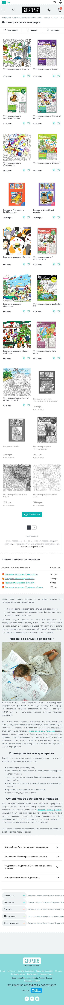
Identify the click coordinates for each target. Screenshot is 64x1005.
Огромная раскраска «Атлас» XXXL (45, 496)
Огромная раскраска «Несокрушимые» (42, 448)
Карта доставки (46, 974)
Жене (39, 895)
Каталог (47, 18)
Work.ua (25, 990)
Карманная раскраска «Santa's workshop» (15, 352)
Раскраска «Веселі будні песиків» (43, 211)
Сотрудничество (18, 974)
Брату (30, 916)
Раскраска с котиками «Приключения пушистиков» (45, 400)
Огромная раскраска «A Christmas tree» (43, 258)
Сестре (51, 895)
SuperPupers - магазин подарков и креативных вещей (22, 18)
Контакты (11, 971)
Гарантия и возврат (44, 971)
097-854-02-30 (15, 985)
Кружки (39, 902)
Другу (44, 916)
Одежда (31, 902)
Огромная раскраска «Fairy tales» (44, 352)
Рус (3, 2)
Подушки (55, 902)
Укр (8, 2)
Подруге (58, 895)
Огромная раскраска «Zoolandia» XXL (47, 305)
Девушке (31, 895)
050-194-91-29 (32, 985)
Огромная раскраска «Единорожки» (12, 164)
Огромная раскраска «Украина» (16, 69)
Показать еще (32, 514)
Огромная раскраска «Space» (45, 69)
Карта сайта (32, 974)
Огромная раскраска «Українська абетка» (12, 117)
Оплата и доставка (26, 971)
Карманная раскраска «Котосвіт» (17, 257)
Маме (44, 895)
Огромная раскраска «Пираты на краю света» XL (15, 399)
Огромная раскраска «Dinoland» (46, 163)
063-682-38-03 (48, 985)
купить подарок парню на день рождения (23, 541)
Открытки (47, 902)
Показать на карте (32, 981)
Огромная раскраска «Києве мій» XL (15, 496)
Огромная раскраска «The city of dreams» (47, 117)
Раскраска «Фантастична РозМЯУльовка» (13, 211)
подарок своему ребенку (50, 810)
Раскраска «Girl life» (11, 447)
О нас (2, 971)
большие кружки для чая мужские (41, 544)
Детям (55, 18)
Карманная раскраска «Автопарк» (12, 305)
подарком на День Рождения (41, 731)
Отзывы (58, 971)
